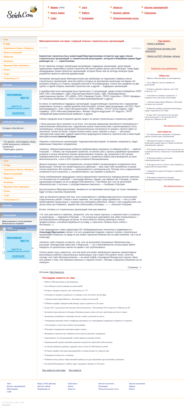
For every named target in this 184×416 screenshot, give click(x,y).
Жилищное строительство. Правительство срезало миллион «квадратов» (74, 333)
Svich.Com (8, 402)
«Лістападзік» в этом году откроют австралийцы (63, 325)
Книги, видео (56, 13)
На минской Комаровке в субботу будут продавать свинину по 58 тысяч (73, 364)
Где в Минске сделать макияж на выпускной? (62, 286)
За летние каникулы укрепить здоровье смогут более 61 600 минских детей (75, 346)
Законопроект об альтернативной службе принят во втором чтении (71, 338)
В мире (5, 44)
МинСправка (12, 389)
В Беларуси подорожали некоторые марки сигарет (64, 329)
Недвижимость (44, 389)
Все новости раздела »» (174, 125)
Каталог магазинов (137, 383)
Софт (52, 18)
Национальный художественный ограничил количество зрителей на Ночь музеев (77, 342)
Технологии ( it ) (10, 78)
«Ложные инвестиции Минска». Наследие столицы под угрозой (70, 299)
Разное (5, 69)
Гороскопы (148, 13)
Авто (83, 7)
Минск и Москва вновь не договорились (60, 282)
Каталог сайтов (120, 13)
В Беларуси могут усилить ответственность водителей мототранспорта (164, 165)
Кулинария (86, 18)
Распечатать (136, 48)
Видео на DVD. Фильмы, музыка (162, 56)
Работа (84, 13)
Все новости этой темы (54, 370)
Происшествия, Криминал (15, 65)
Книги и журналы (155, 43)
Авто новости (164, 131)
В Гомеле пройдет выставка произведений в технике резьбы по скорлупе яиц (75, 351)
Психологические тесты (124, 18)
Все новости (75, 370)
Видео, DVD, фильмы (47, 383)
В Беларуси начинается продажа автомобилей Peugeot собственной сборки (162, 178)
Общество (7, 57)
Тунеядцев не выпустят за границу (57, 355)
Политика (7, 61)
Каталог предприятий (154, 7)
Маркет (52, 7)
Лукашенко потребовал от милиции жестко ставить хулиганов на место (73, 316)
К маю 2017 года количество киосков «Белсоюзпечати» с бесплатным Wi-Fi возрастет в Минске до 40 (86, 308)
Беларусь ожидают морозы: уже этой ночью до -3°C (65, 290)
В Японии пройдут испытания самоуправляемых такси (158, 159)
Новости (116, 7)
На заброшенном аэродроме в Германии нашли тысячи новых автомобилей (162, 135)
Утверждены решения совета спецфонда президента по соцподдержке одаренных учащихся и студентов (87, 321)
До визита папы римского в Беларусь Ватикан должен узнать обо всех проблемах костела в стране (84, 312)
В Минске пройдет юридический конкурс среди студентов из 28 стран (72, 303)
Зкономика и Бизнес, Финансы (17, 48)
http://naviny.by (57, 272)
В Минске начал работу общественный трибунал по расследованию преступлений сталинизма (83, 359)
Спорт (5, 74)
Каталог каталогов (106, 383)
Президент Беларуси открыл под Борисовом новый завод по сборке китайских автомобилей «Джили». (164, 143)
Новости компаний (11, 52)
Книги (70, 386)
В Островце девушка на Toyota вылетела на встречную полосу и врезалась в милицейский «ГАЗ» (164, 151)
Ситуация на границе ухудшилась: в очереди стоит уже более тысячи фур (74, 295)
